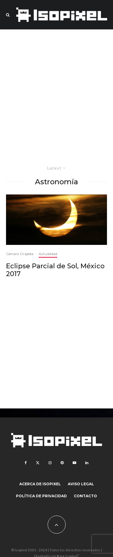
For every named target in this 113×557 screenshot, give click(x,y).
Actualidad (48, 253)
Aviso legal (81, 484)
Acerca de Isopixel (40, 484)
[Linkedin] (87, 462)
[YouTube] (74, 462)
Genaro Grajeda (19, 253)
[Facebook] (25, 462)
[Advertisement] (56, 94)
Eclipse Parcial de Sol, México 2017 (55, 270)
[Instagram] (50, 462)
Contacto (85, 496)
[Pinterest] (62, 462)
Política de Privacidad (41, 496)
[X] (37, 462)
